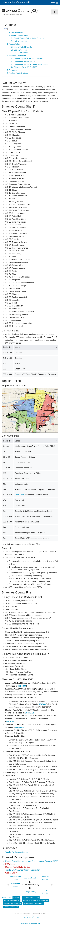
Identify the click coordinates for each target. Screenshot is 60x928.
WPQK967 (10, 722)
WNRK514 (29, 713)
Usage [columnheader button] (17, 347)
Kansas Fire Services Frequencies (35, 900)
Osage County (30, 892)
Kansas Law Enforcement (33, 904)
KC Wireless (10, 864)
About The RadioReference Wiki (30, 918)
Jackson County (30, 878)
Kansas (16, 897)
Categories (6, 897)
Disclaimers (30, 920)
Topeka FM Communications (16, 852)
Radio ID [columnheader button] (7, 347)
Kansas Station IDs (11, 907)
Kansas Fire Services (12, 900)
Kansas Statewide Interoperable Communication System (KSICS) (31, 861)
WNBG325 (19, 727)
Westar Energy (11, 873)
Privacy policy (30, 915)
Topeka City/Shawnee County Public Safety (22, 870)
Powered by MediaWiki (30, 924)
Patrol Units (19, 495)
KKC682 (42, 704)
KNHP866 (22, 686)
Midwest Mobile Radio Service (17, 867)
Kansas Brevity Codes (30, 897)
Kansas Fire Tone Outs (12, 904)
